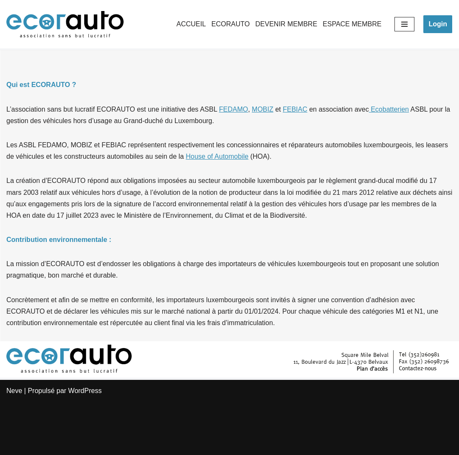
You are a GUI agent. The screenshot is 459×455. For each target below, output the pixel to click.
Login (437, 24)
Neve (14, 390)
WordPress (85, 390)
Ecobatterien (389, 109)
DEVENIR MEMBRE (286, 24)
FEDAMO (233, 109)
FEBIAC (295, 109)
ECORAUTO (230, 24)
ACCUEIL (191, 24)
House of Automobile (217, 156)
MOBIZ (262, 109)
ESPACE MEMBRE (352, 24)
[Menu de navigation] (404, 24)
